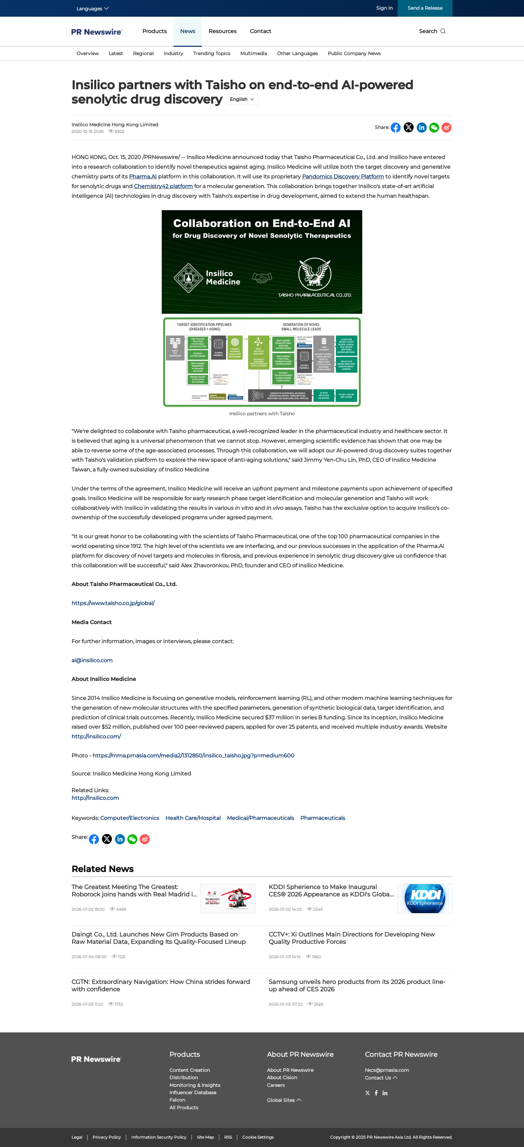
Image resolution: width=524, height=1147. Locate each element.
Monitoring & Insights (194, 1085)
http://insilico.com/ (96, 736)
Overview (88, 53)
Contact (260, 31)
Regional (143, 53)
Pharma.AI (143, 176)
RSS (228, 1137)
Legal (77, 1137)
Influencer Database (192, 1093)
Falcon (177, 1100)
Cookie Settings (258, 1137)
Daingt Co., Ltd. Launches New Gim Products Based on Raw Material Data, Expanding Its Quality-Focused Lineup (159, 938)
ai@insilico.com (92, 660)
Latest (116, 53)
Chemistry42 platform (163, 186)
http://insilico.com (95, 798)
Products (154, 31)
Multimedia (253, 53)
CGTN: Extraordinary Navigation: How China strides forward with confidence (161, 986)
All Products (183, 1108)
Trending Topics (211, 53)
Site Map (205, 1137)
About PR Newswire (300, 1054)
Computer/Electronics (129, 818)
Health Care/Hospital (193, 818)
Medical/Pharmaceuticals (260, 818)
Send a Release (425, 8)
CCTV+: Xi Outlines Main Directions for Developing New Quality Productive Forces (352, 938)
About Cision (282, 1077)
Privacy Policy (107, 1137)
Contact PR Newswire (401, 1054)
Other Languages (297, 53)
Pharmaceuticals (322, 818)
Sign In (384, 8)
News (187, 31)
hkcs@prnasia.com (387, 1070)
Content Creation (189, 1070)
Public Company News (354, 53)
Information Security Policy (158, 1137)
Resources (223, 31)
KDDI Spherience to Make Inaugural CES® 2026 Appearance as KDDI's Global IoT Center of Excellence (330, 891)
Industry (173, 53)
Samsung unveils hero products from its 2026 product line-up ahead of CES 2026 (357, 986)
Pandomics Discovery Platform (343, 176)
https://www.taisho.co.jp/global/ (113, 603)
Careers (276, 1085)
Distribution (183, 1077)
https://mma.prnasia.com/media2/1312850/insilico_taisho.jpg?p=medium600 (193, 755)
